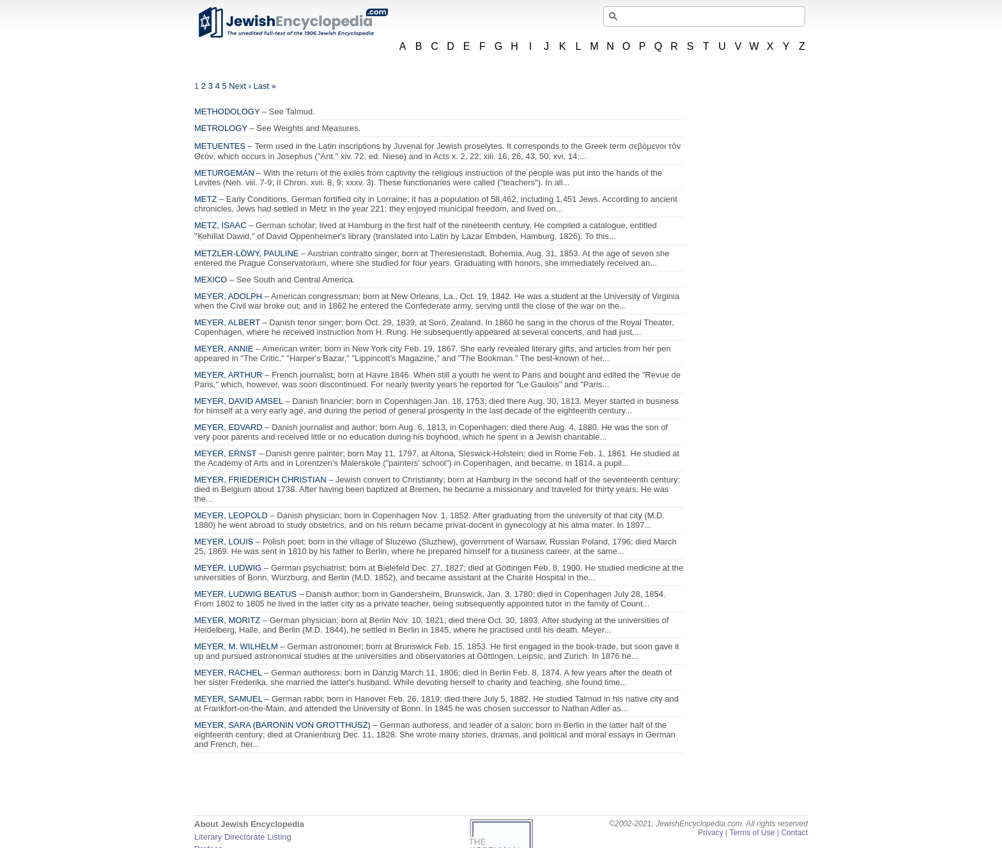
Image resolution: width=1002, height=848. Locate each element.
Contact (794, 832)
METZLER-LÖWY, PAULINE (246, 253)
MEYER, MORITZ (227, 620)
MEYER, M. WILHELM (236, 646)
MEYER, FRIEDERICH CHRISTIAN (260, 479)
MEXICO (210, 279)
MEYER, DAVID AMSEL (238, 401)
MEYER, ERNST (225, 453)
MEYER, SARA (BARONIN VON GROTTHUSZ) (282, 725)
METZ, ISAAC (220, 225)
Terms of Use (752, 832)
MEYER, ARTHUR (228, 375)
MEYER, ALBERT (227, 322)
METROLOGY (220, 128)
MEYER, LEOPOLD (231, 515)
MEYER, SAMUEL (228, 699)
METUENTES (219, 146)
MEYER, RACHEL (228, 672)
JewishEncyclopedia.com (292, 22)
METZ (205, 199)
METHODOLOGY (226, 111)
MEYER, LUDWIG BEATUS (245, 594)
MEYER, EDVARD (228, 427)
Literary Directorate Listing (242, 837)
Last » (265, 86)
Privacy (710, 832)
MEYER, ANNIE (223, 348)
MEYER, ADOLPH (228, 296)
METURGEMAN (224, 173)
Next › (240, 86)
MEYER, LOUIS (223, 541)
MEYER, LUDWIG (227, 568)
